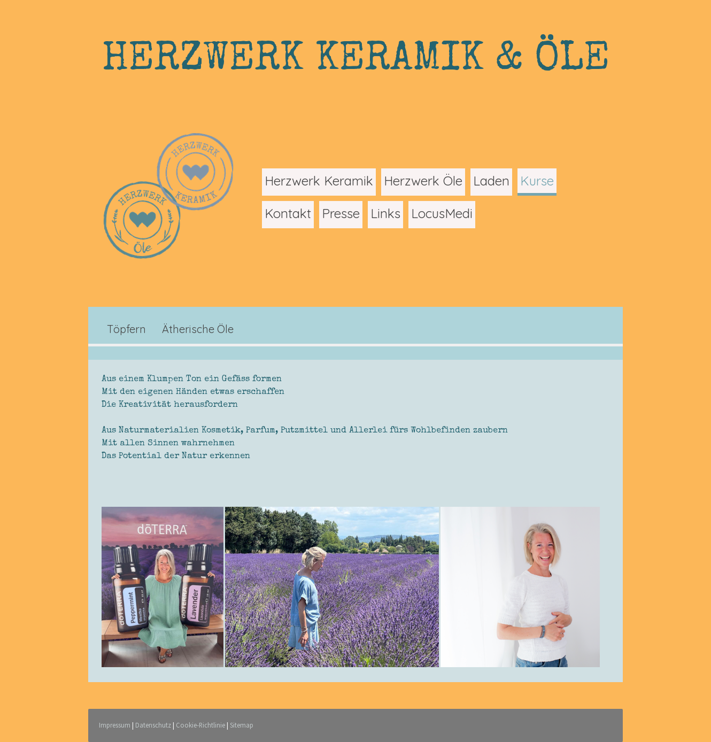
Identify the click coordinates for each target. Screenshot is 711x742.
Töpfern (126, 329)
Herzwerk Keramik (319, 181)
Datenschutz (153, 725)
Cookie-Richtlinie (200, 725)
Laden (491, 181)
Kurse (537, 181)
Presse (341, 213)
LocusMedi (442, 213)
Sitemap (241, 725)
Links (385, 213)
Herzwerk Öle (423, 181)
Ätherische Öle (198, 329)
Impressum (114, 725)
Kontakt (288, 213)
